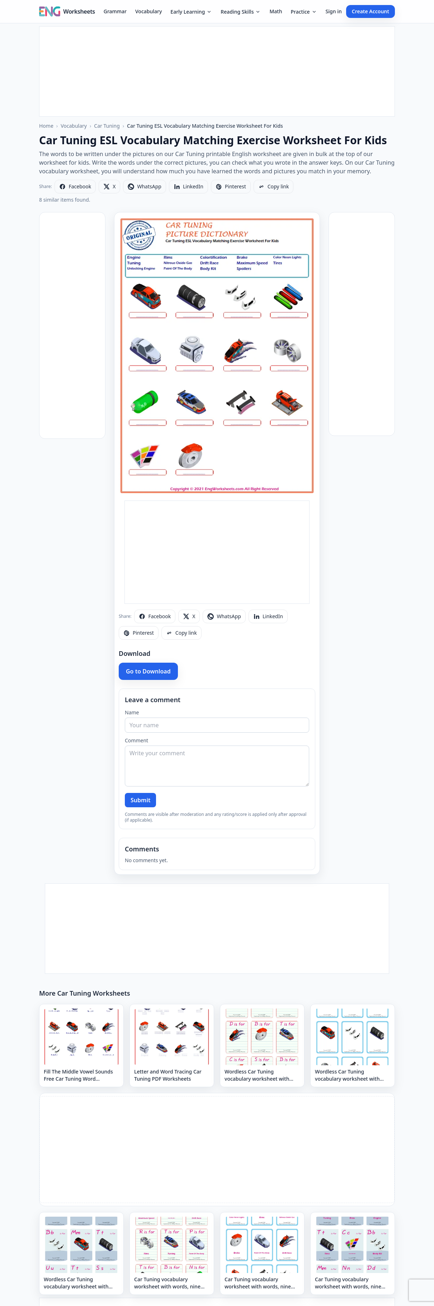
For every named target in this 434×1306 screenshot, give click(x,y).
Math (275, 11)
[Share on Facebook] (75, 186)
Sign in (334, 11)
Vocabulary (148, 11)
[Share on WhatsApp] (144, 186)
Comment (136, 740)
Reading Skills (241, 11)
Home (46, 125)
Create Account (370, 11)
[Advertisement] (217, 71)
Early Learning (191, 11)
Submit (140, 800)
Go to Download (148, 671)
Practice (304, 11)
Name (132, 712)
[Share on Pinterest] (231, 186)
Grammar (115, 11)
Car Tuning (106, 125)
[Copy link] (274, 186)
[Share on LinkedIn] (188, 186)
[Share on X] (109, 186)
